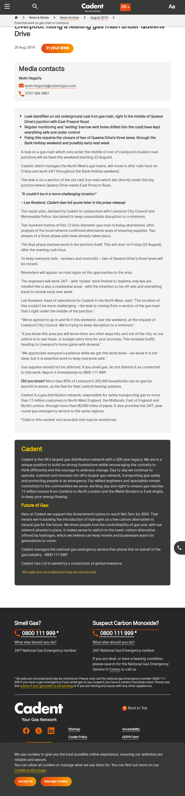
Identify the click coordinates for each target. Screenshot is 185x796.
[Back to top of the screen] (146, 708)
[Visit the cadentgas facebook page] (26, 730)
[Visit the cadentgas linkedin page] (51, 730)
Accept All (25, 781)
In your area (57, 48)
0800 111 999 (38, 634)
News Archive (69, 18)
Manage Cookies (56, 781)
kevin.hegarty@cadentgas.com (50, 86)
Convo (114, 670)
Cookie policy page (30, 771)
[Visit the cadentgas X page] (38, 730)
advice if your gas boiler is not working (47, 686)
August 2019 (99, 18)
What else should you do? (35, 643)
